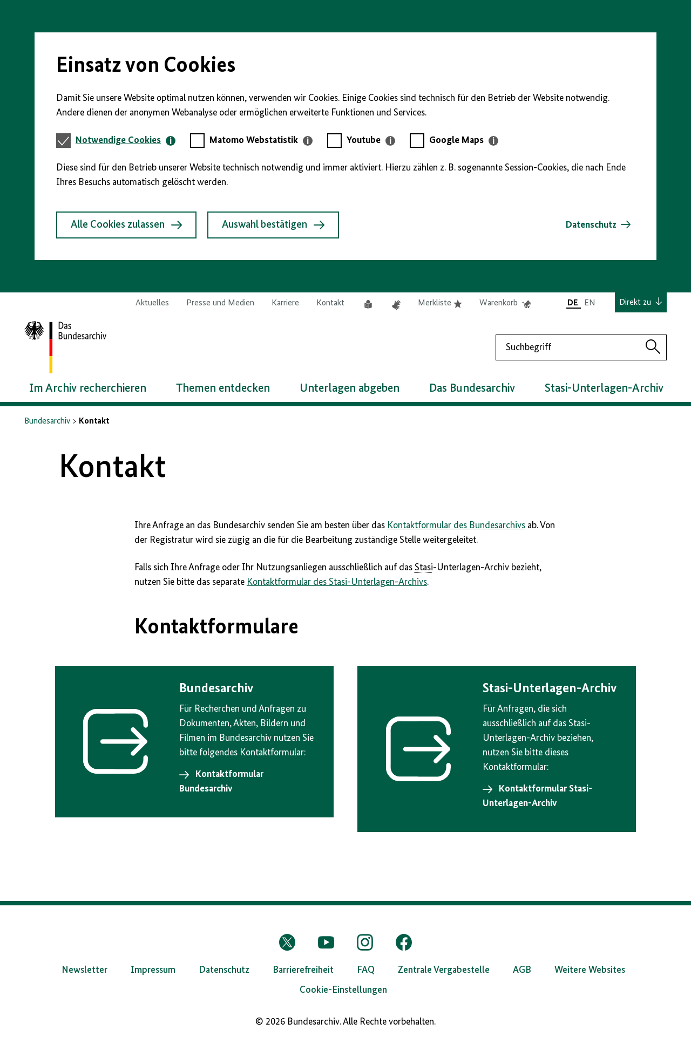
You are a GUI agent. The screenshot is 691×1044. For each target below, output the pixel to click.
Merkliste (440, 303)
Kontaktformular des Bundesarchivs (456, 525)
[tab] (125, 140)
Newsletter (84, 970)
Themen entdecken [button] (223, 388)
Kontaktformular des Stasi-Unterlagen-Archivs (337, 582)
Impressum (153, 970)
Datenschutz (591, 225)
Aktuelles (152, 303)
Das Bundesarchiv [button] (472, 388)
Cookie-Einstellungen (343, 990)
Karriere (285, 303)
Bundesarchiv (47, 421)
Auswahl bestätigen (273, 225)
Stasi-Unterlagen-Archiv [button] (604, 388)
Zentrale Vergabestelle (444, 970)
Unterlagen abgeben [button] (349, 388)
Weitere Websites (589, 970)
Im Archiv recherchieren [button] (87, 388)
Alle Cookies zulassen (126, 225)
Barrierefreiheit (303, 970)
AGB (522, 970)
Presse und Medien (220, 303)
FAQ (366, 970)
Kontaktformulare (216, 627)
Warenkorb (505, 303)
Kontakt (330, 303)
